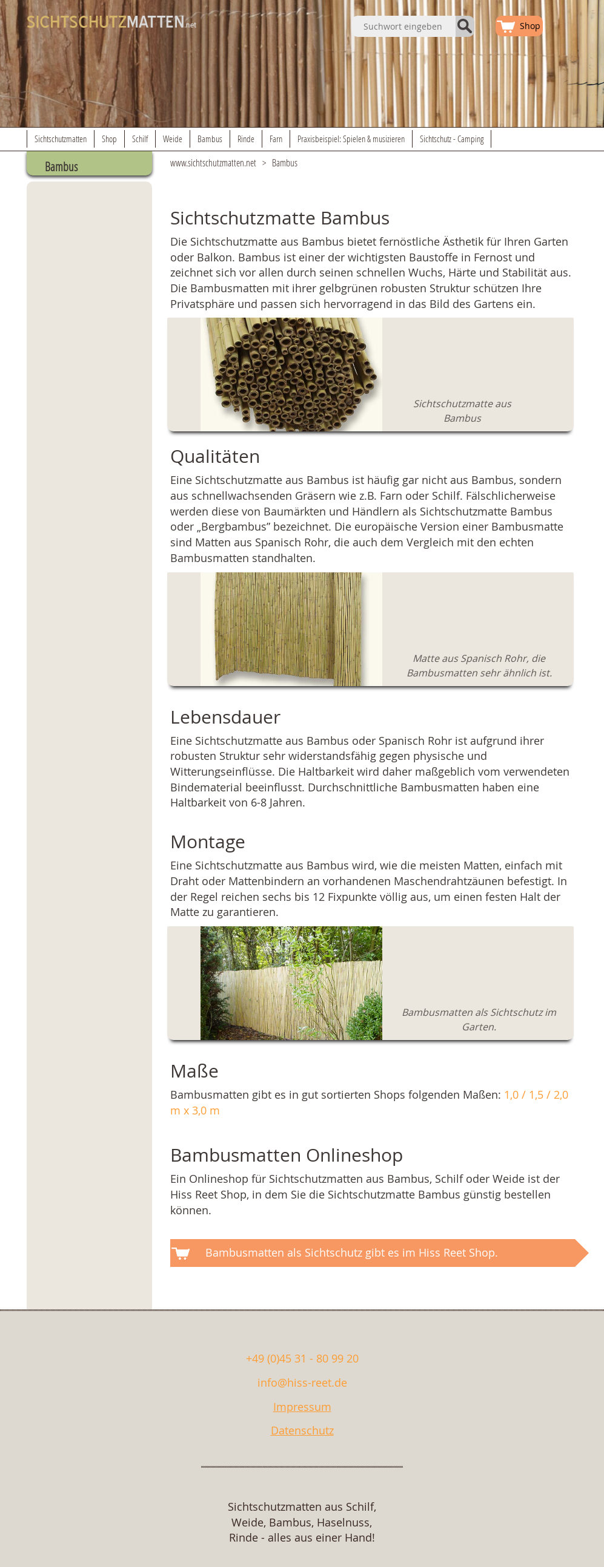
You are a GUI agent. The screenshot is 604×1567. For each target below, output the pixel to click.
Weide (172, 138)
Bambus (209, 138)
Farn (276, 138)
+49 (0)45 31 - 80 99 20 (302, 1358)
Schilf (140, 138)
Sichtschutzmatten (61, 138)
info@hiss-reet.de (302, 1382)
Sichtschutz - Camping (451, 138)
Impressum (302, 1406)
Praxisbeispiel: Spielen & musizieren (351, 138)
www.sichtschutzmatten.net (213, 162)
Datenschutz (302, 1430)
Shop (109, 138)
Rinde (245, 138)
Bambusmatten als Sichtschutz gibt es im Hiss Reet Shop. (351, 1252)
